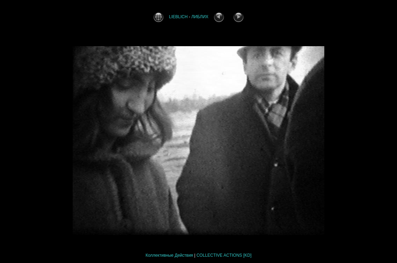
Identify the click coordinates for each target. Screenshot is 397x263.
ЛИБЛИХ (199, 16)
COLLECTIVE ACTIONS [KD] (223, 255)
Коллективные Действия (169, 255)
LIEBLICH (178, 16)
